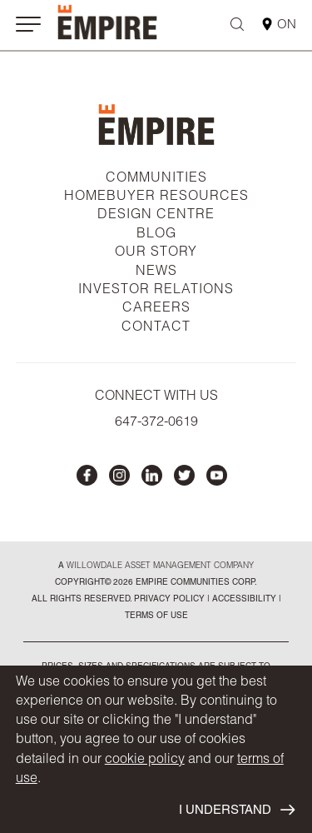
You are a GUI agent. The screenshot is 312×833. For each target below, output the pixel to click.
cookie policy (145, 760)
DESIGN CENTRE (156, 215)
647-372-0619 (156, 423)
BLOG (156, 235)
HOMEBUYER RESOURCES (156, 197)
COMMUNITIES (156, 179)
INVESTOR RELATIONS (156, 290)
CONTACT (156, 328)
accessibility (243, 600)
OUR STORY (156, 253)
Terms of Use (156, 616)
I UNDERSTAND (237, 809)
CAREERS (156, 309)
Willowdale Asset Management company (160, 566)
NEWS (156, 272)
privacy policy (169, 600)
